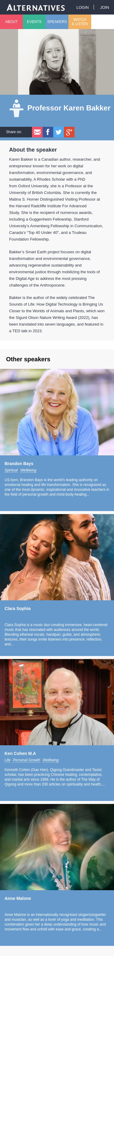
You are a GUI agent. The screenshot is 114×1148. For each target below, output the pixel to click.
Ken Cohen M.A (20, 753)
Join (104, 7)
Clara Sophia (18, 608)
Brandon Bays (19, 463)
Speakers (57, 22)
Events (34, 22)
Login (82, 7)
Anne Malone (18, 898)
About (11, 22)
